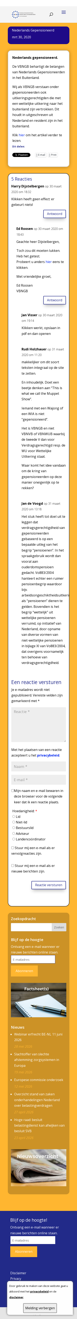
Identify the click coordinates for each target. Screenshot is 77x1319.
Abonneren (24, 971)
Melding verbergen (40, 1308)
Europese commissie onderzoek (38, 1080)
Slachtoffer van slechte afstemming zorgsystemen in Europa (36, 1060)
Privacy (15, 1278)
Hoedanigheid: (24, 811)
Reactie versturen (48, 885)
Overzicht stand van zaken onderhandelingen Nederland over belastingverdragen (37, 1100)
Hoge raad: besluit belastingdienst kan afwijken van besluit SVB (39, 1125)
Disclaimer (18, 1273)
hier (22, 135)
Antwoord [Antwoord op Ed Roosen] (54, 300)
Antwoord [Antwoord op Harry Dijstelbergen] (54, 213)
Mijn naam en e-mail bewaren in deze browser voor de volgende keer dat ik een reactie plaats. (38, 796)
